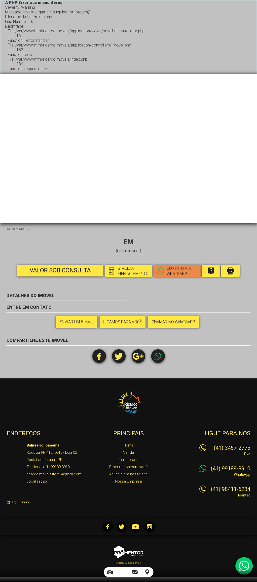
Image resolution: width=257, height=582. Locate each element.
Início (10, 229)
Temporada (128, 459)
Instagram (149, 527)
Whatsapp (158, 356)
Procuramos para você (128, 467)
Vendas (20, 229)
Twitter (119, 356)
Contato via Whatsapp (179, 271)
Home (128, 445)
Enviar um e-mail (76, 321)
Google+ (138, 356)
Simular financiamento (133, 271)
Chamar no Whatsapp (173, 321)
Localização (37, 481)
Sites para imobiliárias (128, 563)
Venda (128, 452)
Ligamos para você (122, 321)
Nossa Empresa (128, 481)
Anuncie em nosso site (128, 474)
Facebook (99, 356)
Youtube (136, 527)
